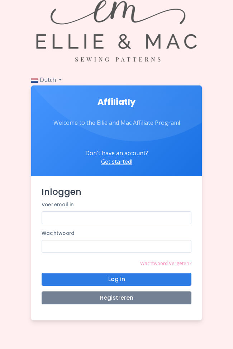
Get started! (116, 162)
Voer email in (57, 204)
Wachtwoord (58, 233)
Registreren (116, 298)
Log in (116, 279)
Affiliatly (116, 102)
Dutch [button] (44, 80)
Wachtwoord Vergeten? (165, 263)
